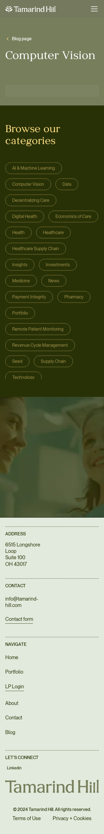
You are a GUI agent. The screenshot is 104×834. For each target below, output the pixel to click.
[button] (93, 9)
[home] (30, 9)
